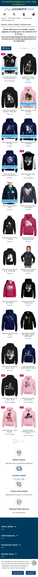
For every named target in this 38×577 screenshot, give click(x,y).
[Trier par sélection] (24, 48)
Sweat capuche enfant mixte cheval (9, 334)
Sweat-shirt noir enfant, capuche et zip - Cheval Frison (28, 78)
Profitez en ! (19, 4)
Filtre (6, 48)
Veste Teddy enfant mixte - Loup (28, 174)
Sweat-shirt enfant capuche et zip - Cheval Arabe (9, 270)
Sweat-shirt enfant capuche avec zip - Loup (9, 367)
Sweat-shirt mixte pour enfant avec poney (28, 238)
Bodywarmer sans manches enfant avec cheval (28, 270)
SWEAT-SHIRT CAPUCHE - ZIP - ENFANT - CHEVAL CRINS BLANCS (28, 335)
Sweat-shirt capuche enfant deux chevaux (9, 302)
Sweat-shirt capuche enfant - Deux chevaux (28, 206)
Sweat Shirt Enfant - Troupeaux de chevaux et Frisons (28, 432)
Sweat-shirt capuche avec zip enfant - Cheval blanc (10, 111)
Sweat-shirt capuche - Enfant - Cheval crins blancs (9, 174)
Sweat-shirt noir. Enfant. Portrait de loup (28, 302)
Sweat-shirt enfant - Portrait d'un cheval (9, 142)
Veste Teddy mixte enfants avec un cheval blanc (10, 77)
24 (34, 48)
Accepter (31, 573)
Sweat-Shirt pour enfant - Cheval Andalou (28, 399)
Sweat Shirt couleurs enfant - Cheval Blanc (28, 142)
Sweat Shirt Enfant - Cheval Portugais (9, 431)
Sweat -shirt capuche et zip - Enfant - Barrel (9, 399)
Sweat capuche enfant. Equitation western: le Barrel (28, 367)
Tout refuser (18, 573)
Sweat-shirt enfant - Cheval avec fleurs (28, 111)
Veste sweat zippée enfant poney (10, 206)
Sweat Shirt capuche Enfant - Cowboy (9, 238)
